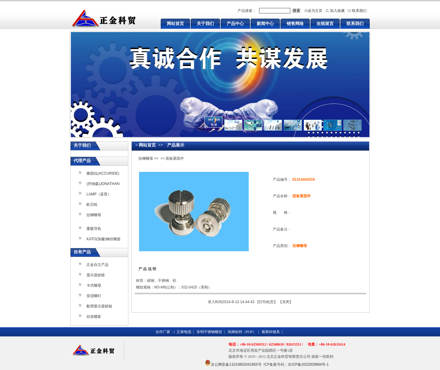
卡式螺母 (93, 285)
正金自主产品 (97, 265)
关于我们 (205, 23)
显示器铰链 (95, 275)
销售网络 (295, 23)
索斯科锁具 (271, 332)
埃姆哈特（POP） (242, 332)
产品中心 (235, 23)
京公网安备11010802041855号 (236, 364)
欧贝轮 (91, 204)
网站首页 (175, 23)
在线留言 (325, 23)
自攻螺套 (93, 316)
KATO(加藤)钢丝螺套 (103, 239)
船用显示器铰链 (99, 306)
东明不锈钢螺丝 (209, 332)
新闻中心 (265, 23)
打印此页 (266, 302)
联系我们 (359, 11)
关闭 (285, 302)
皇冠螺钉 (93, 296)
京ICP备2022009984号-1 (308, 364)
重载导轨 (93, 229)
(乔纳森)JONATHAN (102, 184)
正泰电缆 (184, 332)
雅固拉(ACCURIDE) (102, 173)
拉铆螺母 (93, 215)
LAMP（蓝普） (98, 194)
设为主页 (315, 11)
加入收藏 (337, 11)
